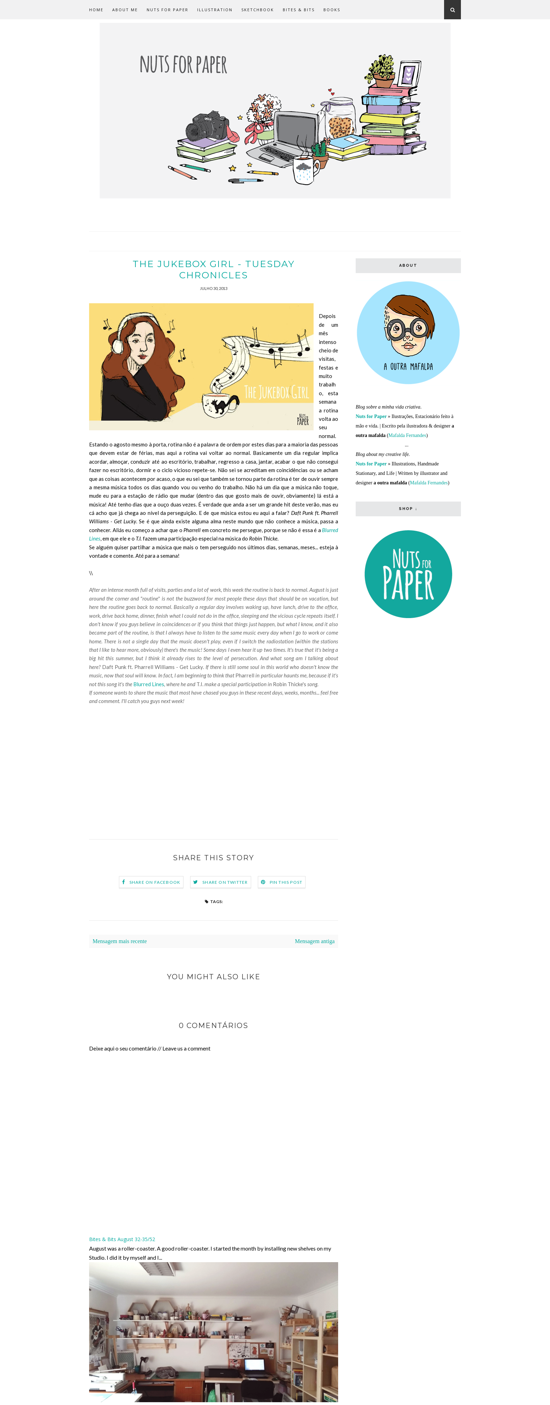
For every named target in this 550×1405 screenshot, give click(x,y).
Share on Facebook (154, 882)
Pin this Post (286, 882)
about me (125, 9)
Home (96, 9)
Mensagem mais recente (120, 941)
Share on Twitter (225, 882)
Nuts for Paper (167, 9)
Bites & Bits (299, 9)
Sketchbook (257, 9)
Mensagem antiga (315, 941)
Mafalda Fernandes (407, 435)
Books (331, 9)
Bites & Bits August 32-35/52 (122, 1239)
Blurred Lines (148, 684)
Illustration (215, 9)
